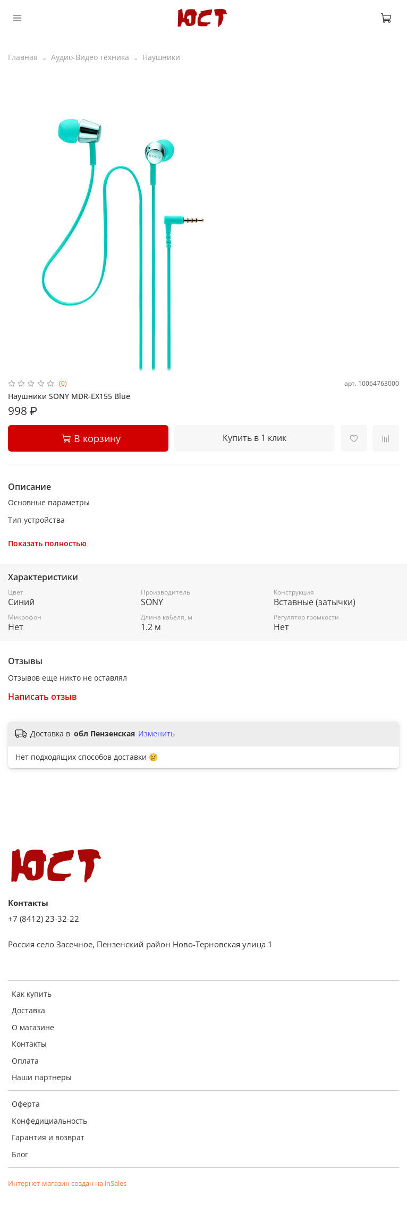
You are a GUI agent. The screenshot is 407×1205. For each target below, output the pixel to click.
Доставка (28, 1010)
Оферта (26, 1104)
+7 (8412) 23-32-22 (43, 918)
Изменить (156, 734)
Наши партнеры (42, 1077)
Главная (23, 57)
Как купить (32, 994)
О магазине (33, 1027)
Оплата (25, 1061)
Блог (20, 1154)
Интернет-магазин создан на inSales (67, 1183)
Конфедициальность (49, 1121)
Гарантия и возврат (48, 1137)
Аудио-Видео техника (90, 57)
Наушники (161, 57)
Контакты (29, 1044)
